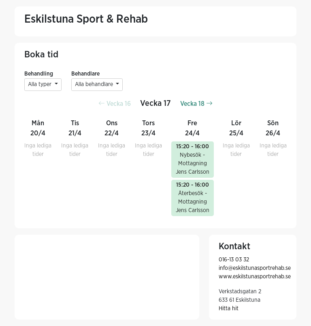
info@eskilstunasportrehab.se (255, 268)
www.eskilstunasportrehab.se (255, 277)
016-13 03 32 (234, 260)
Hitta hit (229, 308)
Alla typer (40, 84)
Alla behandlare (95, 84)
